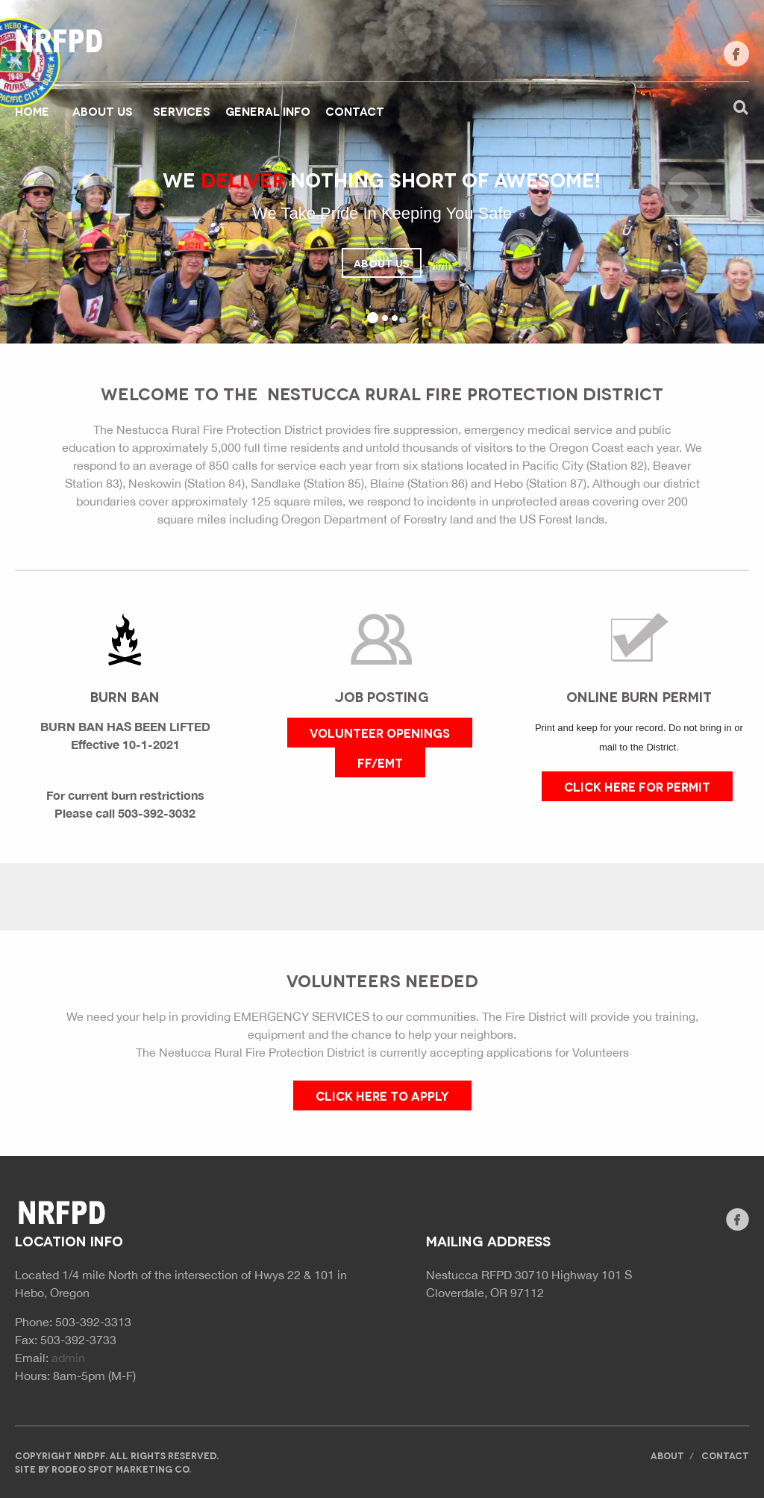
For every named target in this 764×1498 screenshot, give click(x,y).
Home (32, 110)
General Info (267, 110)
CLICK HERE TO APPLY (382, 1095)
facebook (736, 53)
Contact (354, 110)
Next (688, 196)
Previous (76, 196)
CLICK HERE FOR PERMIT (637, 786)
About (667, 1455)
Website (59, 40)
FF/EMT (380, 762)
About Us (382, 262)
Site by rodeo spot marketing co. (103, 1468)
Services (181, 110)
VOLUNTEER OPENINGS (380, 732)
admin (68, 1357)
